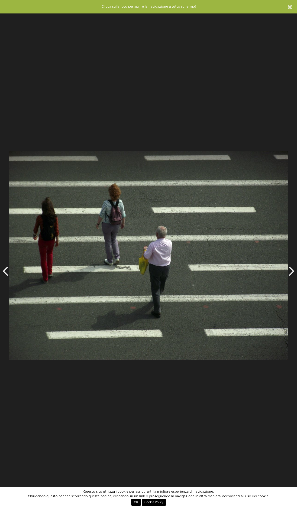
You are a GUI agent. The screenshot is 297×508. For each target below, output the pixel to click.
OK (136, 502)
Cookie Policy (153, 502)
